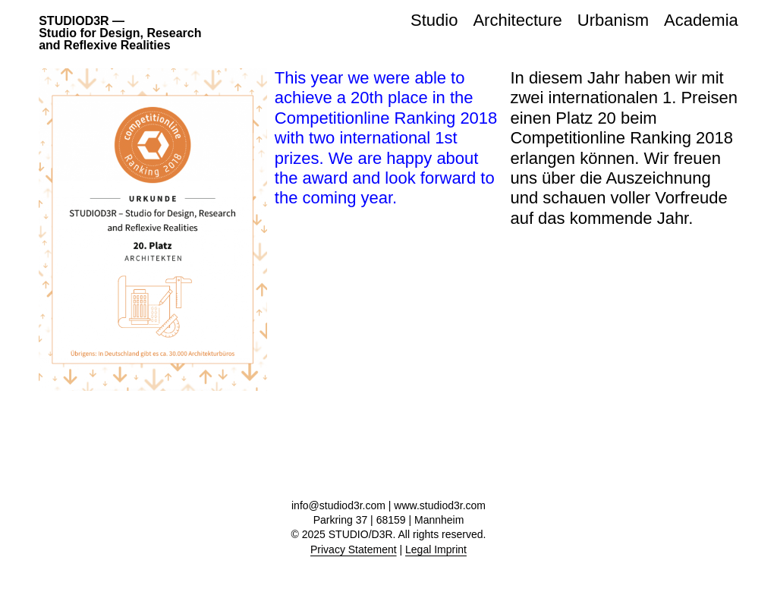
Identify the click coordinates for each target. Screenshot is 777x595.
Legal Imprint (436, 549)
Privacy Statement (353, 549)
